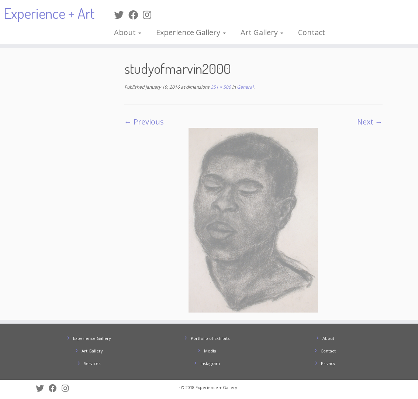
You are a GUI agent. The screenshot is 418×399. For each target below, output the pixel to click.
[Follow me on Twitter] (121, 14)
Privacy (328, 363)
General (244, 87)
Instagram (210, 363)
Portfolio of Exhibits (210, 338)
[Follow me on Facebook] (135, 14)
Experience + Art (49, 13)
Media (210, 351)
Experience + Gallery (216, 387)
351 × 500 (220, 87)
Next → (370, 122)
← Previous (144, 122)
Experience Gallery (191, 32)
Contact (311, 32)
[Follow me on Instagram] (149, 14)
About (127, 32)
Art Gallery (262, 32)
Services (92, 363)
